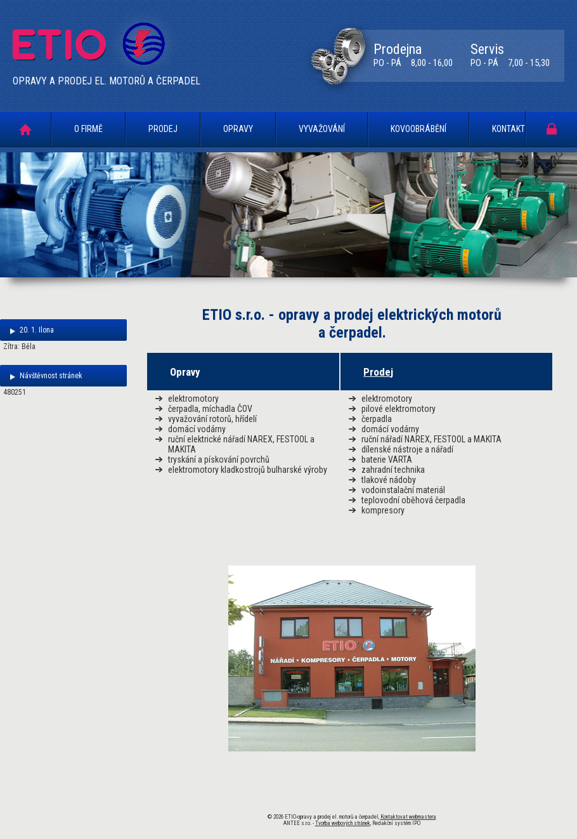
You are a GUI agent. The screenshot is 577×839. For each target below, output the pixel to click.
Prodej (163, 129)
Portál (551, 128)
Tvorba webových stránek (342, 823)
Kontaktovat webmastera (408, 817)
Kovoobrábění (418, 129)
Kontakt (508, 129)
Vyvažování (322, 129)
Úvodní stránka (25, 129)
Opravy (238, 129)
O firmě (88, 129)
